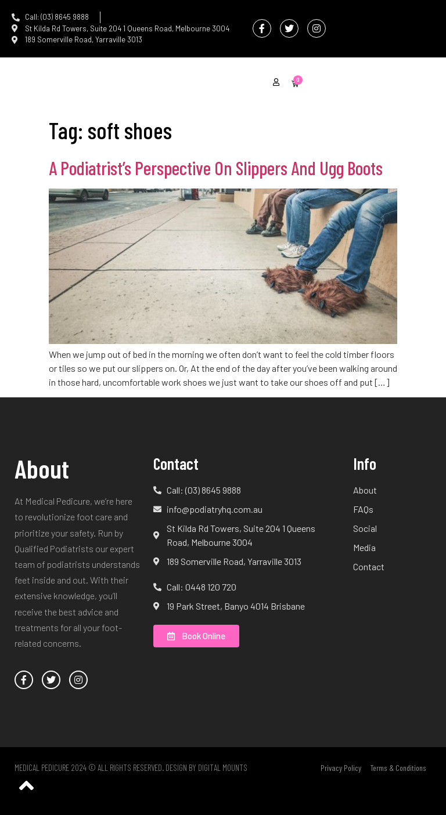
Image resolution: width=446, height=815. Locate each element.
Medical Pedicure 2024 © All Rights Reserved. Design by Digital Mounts (131, 767)
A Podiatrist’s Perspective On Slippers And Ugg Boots (216, 168)
